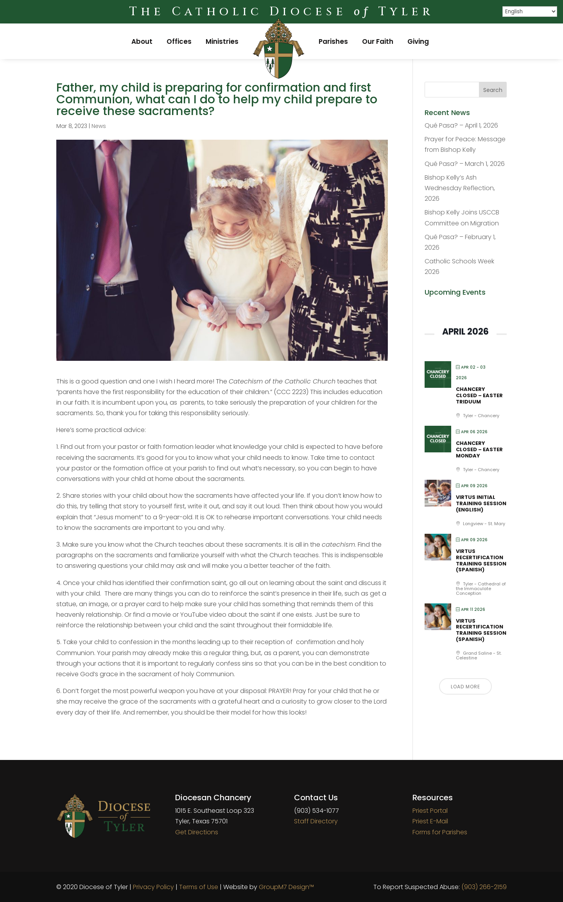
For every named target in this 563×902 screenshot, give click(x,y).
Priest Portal (430, 810)
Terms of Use (198, 886)
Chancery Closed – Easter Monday (479, 449)
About (141, 41)
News (98, 126)
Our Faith (377, 41)
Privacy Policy (153, 886)
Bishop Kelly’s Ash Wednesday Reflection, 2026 (460, 188)
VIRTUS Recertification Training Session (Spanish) (481, 560)
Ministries (222, 41)
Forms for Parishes (439, 832)
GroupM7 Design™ (286, 886)
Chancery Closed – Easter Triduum (479, 395)
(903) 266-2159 (484, 886)
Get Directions (196, 832)
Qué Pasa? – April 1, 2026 (461, 125)
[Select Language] (529, 11)
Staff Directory (316, 821)
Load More (465, 686)
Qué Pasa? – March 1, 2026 (465, 163)
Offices (179, 41)
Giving (418, 41)
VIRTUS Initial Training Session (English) (481, 503)
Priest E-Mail (430, 821)
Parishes (333, 41)
